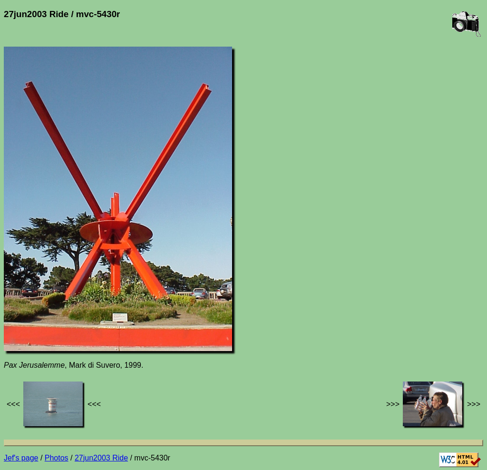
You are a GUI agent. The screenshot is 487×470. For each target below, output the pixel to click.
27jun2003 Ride (101, 458)
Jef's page (21, 458)
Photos (56, 458)
